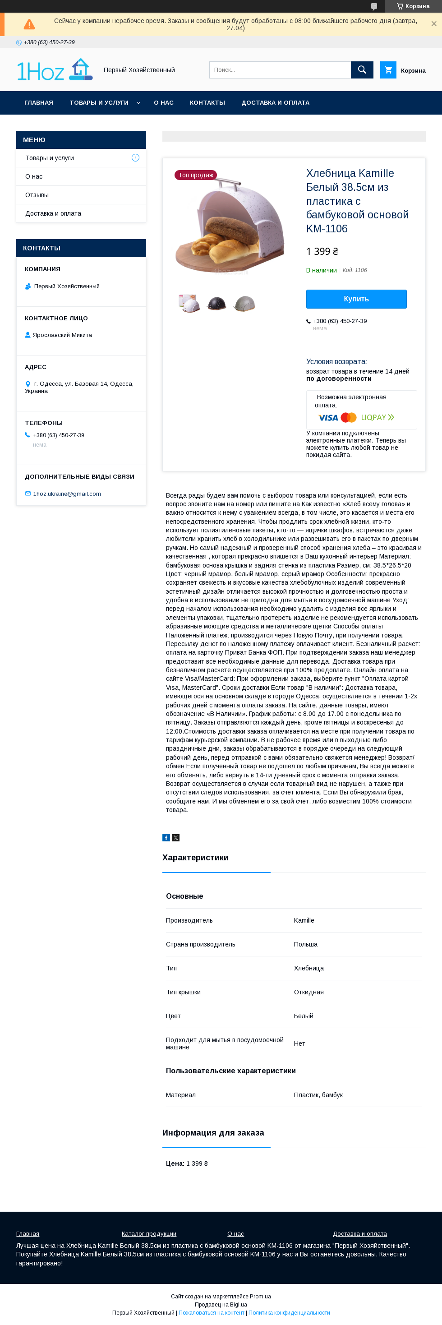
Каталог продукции (149, 1233)
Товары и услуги (99, 102)
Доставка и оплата (275, 102)
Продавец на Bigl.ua (221, 1305)
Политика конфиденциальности (289, 1313)
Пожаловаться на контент (211, 1313)
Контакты (207, 102)
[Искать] (362, 69)
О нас (164, 102)
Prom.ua (260, 1296)
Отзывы (37, 195)
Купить (356, 299)
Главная (38, 102)
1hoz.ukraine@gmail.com (67, 493)
